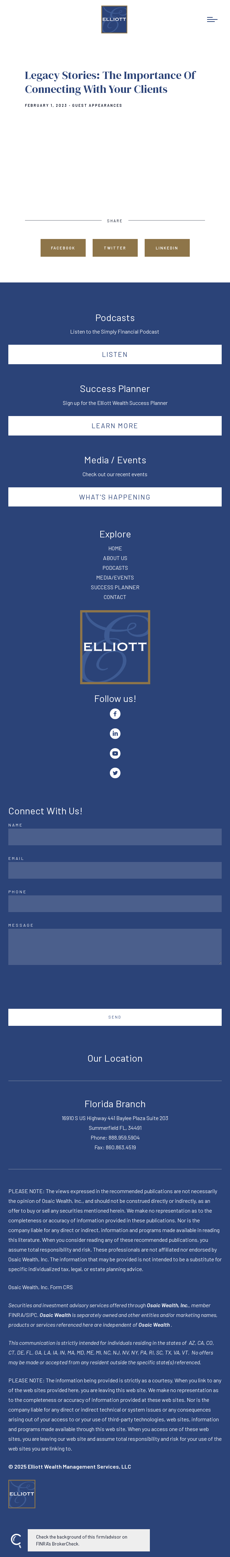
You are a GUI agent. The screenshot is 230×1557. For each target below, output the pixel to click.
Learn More (115, 425)
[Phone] (115, 903)
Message (21, 925)
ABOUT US (115, 557)
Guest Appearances (97, 105)
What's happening (115, 497)
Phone (17, 891)
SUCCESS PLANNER (115, 587)
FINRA (16, 1314)
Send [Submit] (115, 1017)
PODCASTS (115, 567)
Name (15, 824)
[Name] (115, 837)
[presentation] (61, 986)
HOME (115, 548)
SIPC (31, 1314)
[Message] (115, 947)
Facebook (63, 248)
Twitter (115, 248)
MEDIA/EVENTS (115, 577)
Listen (115, 354)
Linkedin (167, 248)
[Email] (115, 870)
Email (16, 858)
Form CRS (61, 1287)
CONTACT (115, 596)
